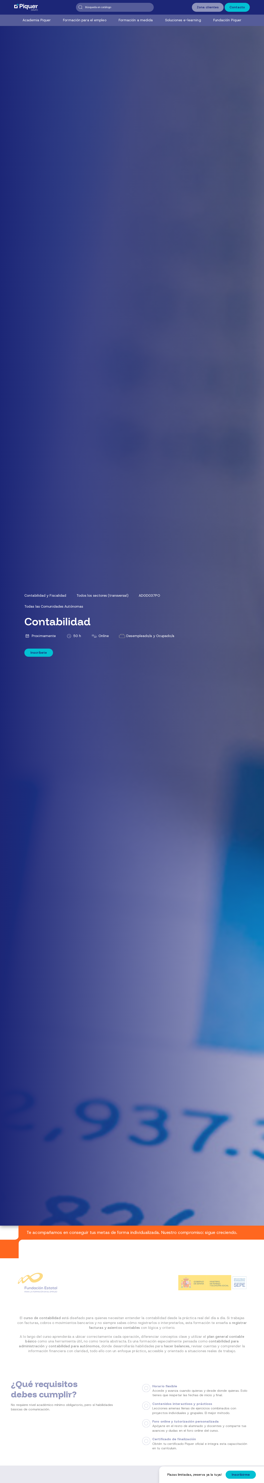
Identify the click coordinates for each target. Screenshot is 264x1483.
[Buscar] (115, 7)
